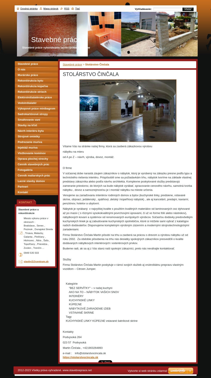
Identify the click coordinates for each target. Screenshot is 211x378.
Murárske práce (28, 75)
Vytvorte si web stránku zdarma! (147, 370)
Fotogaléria (25, 170)
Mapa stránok (50, 8)
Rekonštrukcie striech (32, 91)
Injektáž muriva (28, 147)
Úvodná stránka (29, 8)
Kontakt (23, 192)
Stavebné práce (72, 64)
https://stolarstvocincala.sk (80, 357)
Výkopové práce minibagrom (36, 108)
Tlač (77, 8)
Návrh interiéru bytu (31, 130)
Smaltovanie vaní (29, 119)
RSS (66, 8)
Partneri (23, 186)
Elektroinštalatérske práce (35, 97)
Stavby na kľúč (27, 125)
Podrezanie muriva (30, 142)
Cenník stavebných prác (33, 164)
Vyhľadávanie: (143, 9)
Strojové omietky (29, 136)
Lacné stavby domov (31, 181)
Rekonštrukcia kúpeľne (33, 86)
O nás (22, 69)
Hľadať (188, 9)
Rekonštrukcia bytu (30, 80)
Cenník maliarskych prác (34, 175)
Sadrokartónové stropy (33, 114)
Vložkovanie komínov (32, 153)
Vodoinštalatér (27, 103)
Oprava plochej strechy (33, 158)
